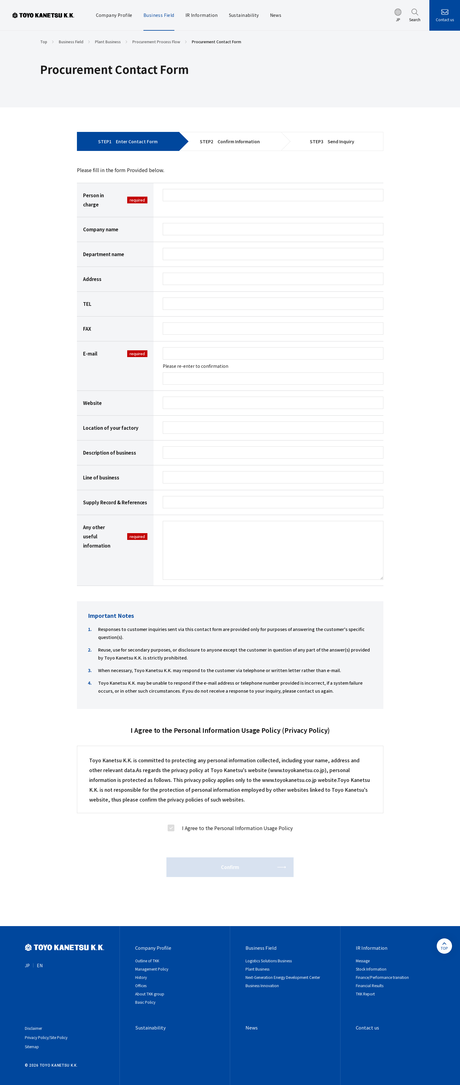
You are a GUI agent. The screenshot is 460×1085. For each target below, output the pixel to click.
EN (40, 965)
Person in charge (115, 200)
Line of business (101, 477)
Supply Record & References (115, 502)
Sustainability (150, 1027)
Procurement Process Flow (156, 41)
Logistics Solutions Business (268, 960)
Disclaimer (33, 1028)
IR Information (371, 948)
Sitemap (32, 1046)
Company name (100, 229)
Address (92, 279)
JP (27, 965)
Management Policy (151, 968)
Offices (140, 985)
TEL (87, 304)
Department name (103, 254)
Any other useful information (115, 536)
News (251, 1027)
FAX (87, 328)
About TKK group (149, 993)
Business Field (71, 41)
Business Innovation (262, 985)
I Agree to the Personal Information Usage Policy (237, 828)
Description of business (109, 452)
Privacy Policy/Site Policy (46, 1037)
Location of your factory (111, 428)
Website (92, 403)
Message (363, 960)
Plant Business (108, 41)
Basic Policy (145, 1002)
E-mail (115, 353)
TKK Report (365, 993)
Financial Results (369, 985)
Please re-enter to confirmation (195, 366)
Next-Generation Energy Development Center (282, 977)
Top (43, 41)
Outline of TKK (147, 960)
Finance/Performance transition (382, 977)
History (141, 977)
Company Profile (153, 948)
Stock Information (371, 968)
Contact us (445, 19)
